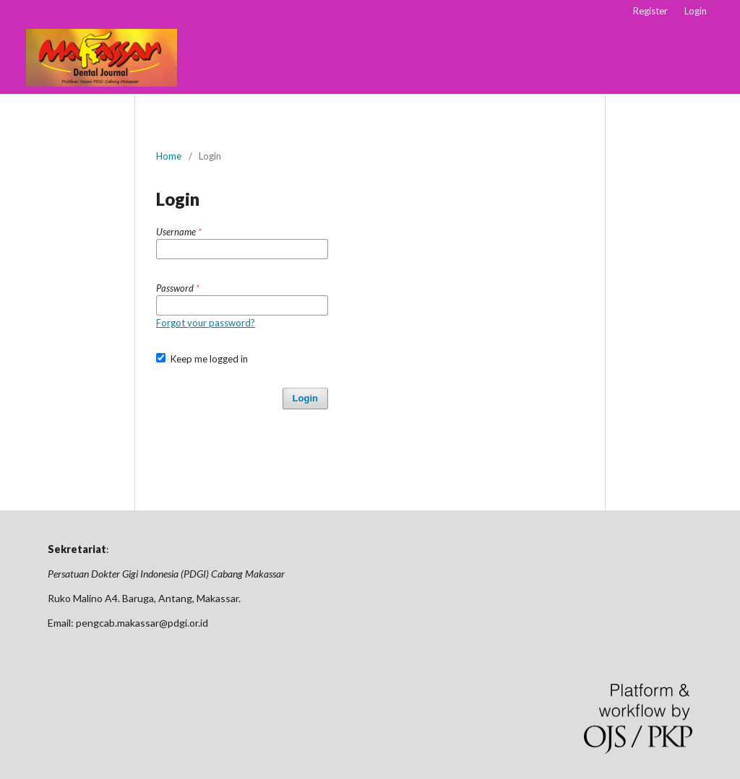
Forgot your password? (205, 322)
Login (695, 11)
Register (650, 11)
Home (168, 156)
